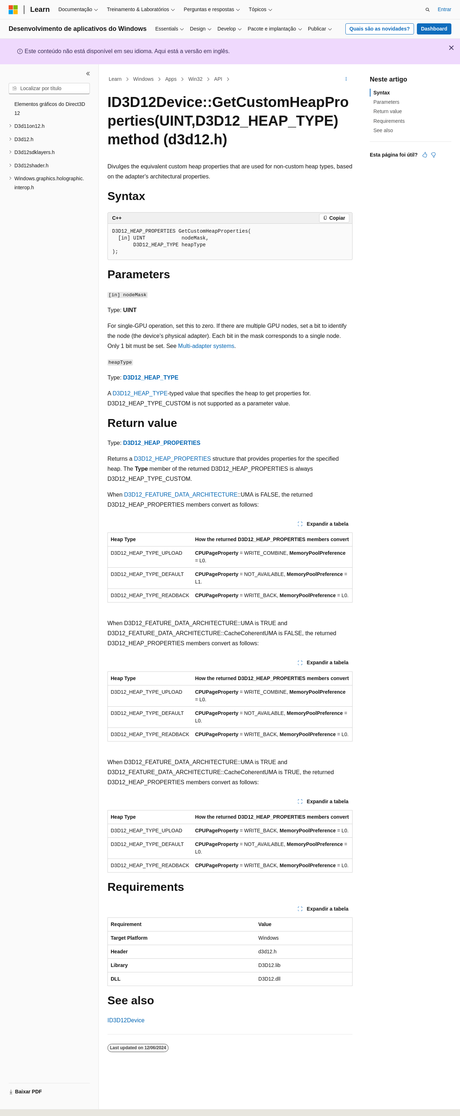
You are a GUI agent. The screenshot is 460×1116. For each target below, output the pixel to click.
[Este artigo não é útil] (433, 154)
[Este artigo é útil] (424, 154)
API (218, 79)
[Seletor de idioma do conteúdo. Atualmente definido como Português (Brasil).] (37, 1104)
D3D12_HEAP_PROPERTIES (162, 443)
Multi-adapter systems (206, 346)
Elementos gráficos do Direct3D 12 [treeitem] (49, 108)
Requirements (389, 121)
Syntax (381, 93)
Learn (115, 79)
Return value (387, 111)
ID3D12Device (125, 1020)
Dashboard (434, 29)
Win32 (195, 79)
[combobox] (49, 88)
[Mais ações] (346, 79)
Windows (143, 79)
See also (383, 130)
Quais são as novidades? (379, 29)
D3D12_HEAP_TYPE (151, 378)
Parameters (386, 102)
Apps (171, 79)
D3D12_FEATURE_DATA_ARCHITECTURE (181, 495)
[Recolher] (88, 73)
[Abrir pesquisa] (427, 9)
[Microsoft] (13, 9)
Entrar (444, 9)
